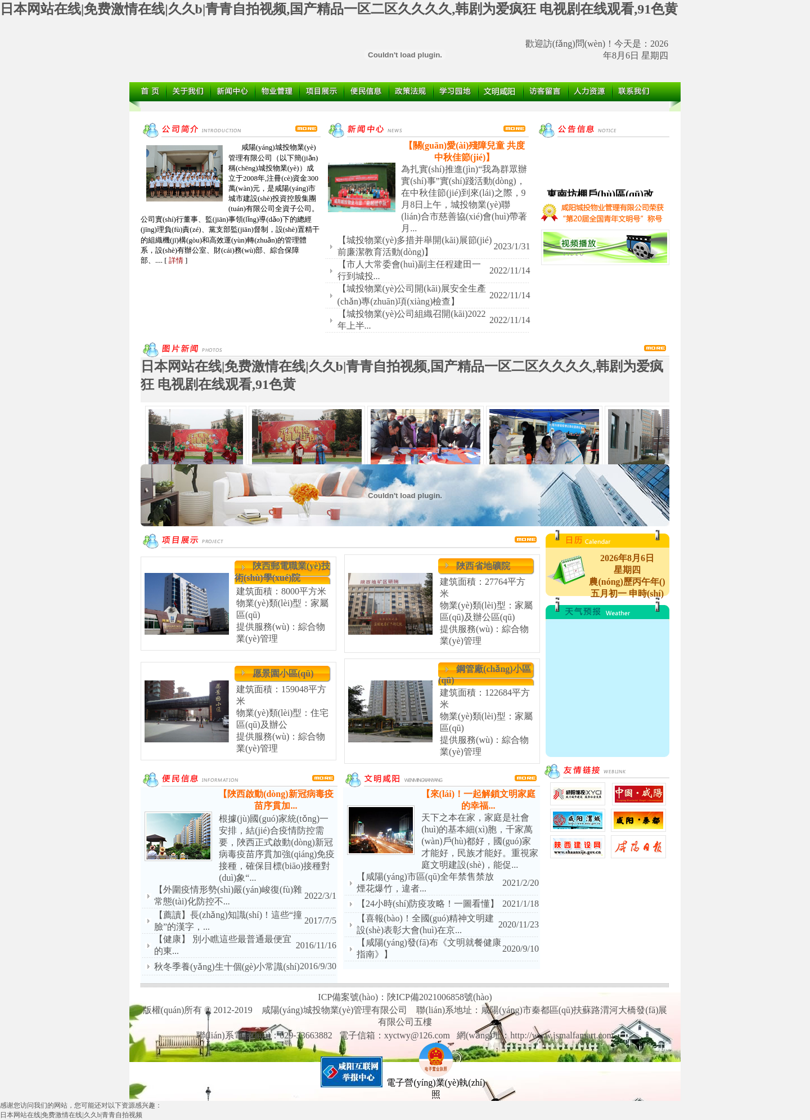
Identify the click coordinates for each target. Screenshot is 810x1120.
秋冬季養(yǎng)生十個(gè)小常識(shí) (227, 966)
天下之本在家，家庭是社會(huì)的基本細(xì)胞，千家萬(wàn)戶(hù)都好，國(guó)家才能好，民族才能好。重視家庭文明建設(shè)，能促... (479, 841)
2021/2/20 (520, 883)
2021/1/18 (520, 903)
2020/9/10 (520, 948)
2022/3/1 (320, 896)
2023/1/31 (512, 246)
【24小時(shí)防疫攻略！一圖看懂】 (428, 903)
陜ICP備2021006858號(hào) (439, 997)
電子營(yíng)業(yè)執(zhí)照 (435, 1084)
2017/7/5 (320, 920)
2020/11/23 (518, 924)
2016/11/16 (316, 945)
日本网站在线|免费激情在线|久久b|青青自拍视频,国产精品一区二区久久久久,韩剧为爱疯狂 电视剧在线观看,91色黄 (339, 9)
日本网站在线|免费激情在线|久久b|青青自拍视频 (71, 1115)
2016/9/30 (318, 966)
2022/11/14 (509, 270)
